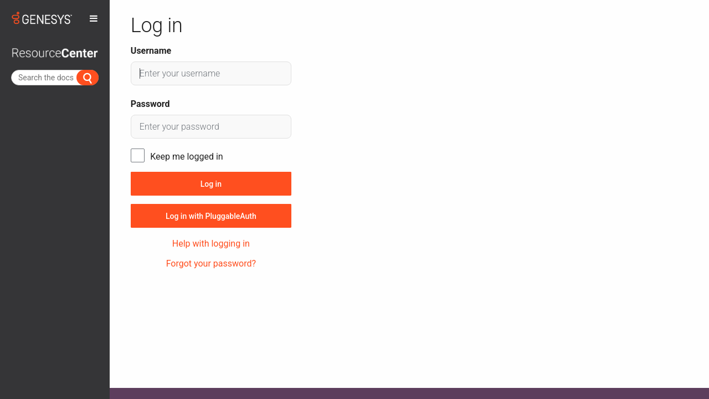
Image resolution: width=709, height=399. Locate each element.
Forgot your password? (211, 263)
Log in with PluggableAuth (211, 216)
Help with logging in (211, 243)
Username (151, 50)
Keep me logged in (186, 156)
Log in (211, 184)
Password (150, 104)
